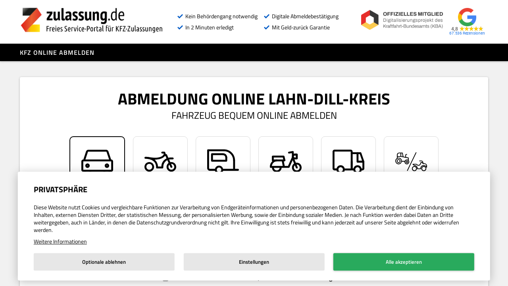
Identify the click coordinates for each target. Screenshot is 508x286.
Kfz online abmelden (57, 52)
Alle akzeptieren (404, 262)
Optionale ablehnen (104, 262)
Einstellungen (254, 262)
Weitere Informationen (60, 241)
